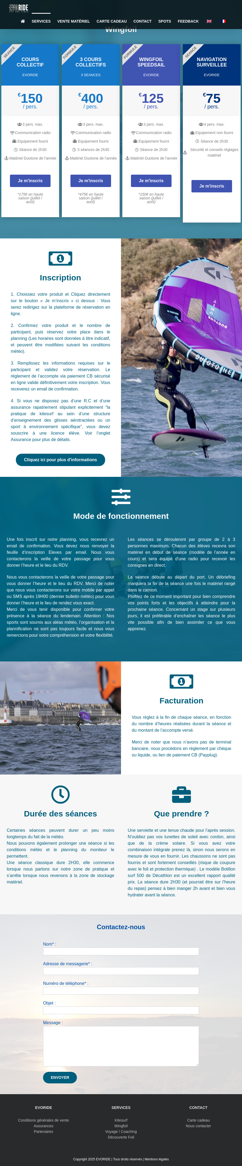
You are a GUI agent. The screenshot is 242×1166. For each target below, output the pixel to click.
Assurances (43, 1126)
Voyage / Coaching (121, 1131)
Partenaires (43, 1131)
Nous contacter (198, 1126)
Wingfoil (121, 1126)
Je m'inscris (30, 180)
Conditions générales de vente (43, 1120)
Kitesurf (121, 1120)
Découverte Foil (121, 1137)
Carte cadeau (198, 1120)
